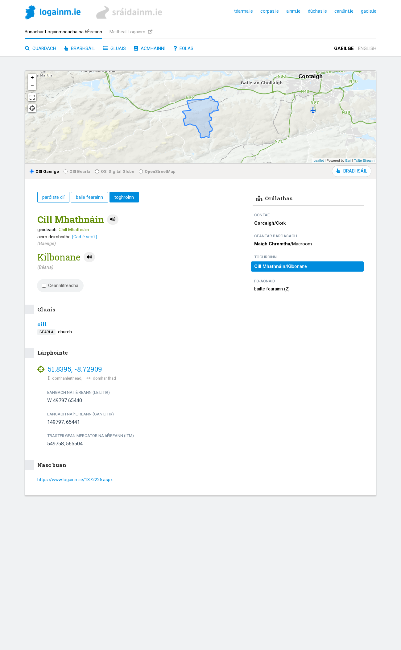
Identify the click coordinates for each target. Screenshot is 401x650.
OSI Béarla (77, 171)
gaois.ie (368, 11)
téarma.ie (243, 11)
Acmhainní (149, 48)
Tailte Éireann (364, 160)
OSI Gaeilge (44, 171)
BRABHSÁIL (351, 171)
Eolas (183, 48)
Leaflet (318, 160)
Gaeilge (344, 48)
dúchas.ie (317, 11)
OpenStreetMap (157, 171)
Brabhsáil (79, 48)
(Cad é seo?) (84, 236)
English (367, 48)
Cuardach (40, 48)
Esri (348, 160)
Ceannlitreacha (60, 285)
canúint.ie (343, 11)
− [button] (32, 86)
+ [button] (32, 77)
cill (42, 324)
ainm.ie (293, 11)
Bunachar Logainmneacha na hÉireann (63, 32)
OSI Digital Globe (114, 171)
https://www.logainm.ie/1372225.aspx (75, 479)
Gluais (114, 48)
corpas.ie (269, 11)
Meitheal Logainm (131, 32)
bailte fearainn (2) (272, 289)
